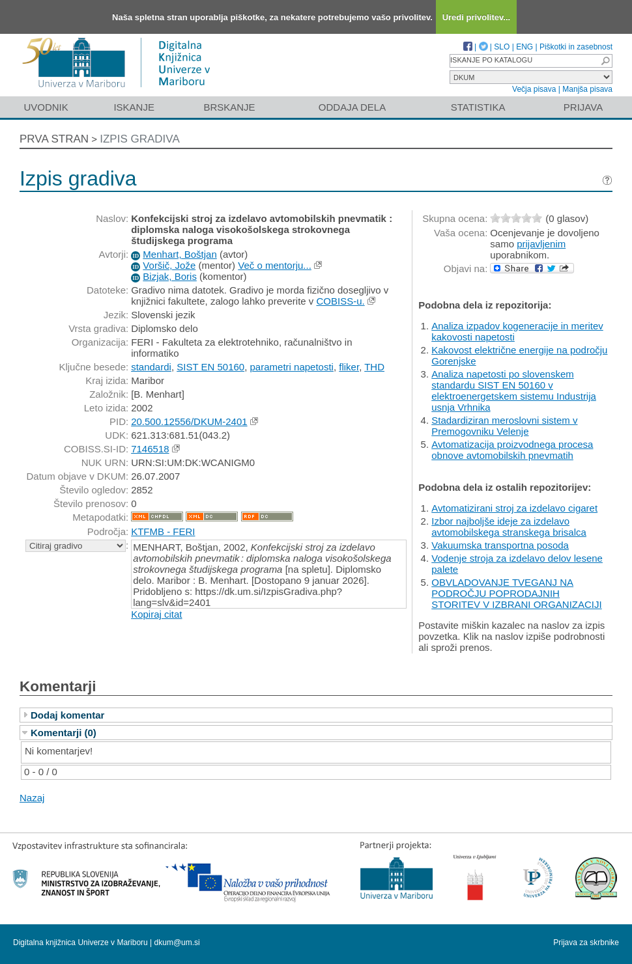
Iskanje (133, 107)
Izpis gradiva (140, 139)
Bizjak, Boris (170, 276)
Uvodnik (45, 107)
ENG (524, 46)
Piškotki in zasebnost (575, 46)
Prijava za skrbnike (586, 942)
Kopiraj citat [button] (156, 614)
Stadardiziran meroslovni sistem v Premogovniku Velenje (504, 426)
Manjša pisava (587, 89)
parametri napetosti (292, 366)
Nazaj (32, 797)
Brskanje (229, 107)
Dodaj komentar (67, 715)
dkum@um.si (177, 942)
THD (374, 366)
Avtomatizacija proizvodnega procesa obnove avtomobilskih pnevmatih (512, 450)
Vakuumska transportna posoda (500, 545)
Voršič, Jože (169, 265)
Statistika (478, 107)
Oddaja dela (352, 107)
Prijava (583, 107)
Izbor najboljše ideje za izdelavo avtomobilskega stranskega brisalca (508, 527)
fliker (349, 366)
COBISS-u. (340, 301)
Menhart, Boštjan (179, 254)
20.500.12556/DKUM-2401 (189, 421)
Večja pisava (534, 89)
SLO (502, 46)
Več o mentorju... (274, 265)
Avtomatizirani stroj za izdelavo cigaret (514, 508)
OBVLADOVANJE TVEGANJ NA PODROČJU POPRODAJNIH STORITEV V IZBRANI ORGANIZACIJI (516, 593)
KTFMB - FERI (163, 531)
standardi (151, 366)
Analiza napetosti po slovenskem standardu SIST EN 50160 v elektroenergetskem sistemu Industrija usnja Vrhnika (513, 390)
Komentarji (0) (63, 732)
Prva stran (54, 139)
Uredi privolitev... (476, 17)
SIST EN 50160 (210, 366)
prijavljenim (541, 243)
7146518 (150, 448)
